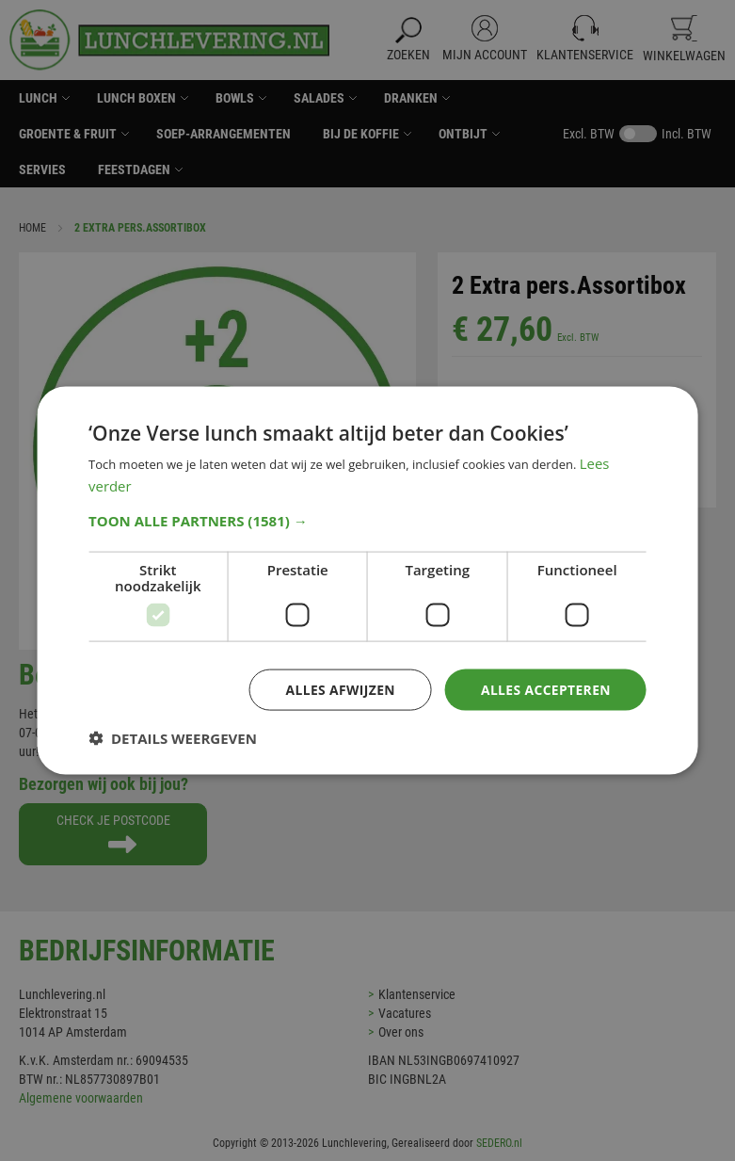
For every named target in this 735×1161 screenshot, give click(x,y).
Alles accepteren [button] (545, 690)
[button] (367, 520)
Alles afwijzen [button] (338, 690)
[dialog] (367, 580)
